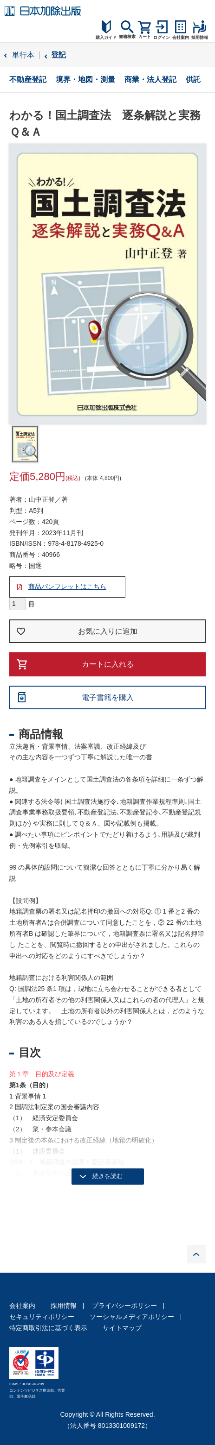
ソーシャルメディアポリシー (132, 1316)
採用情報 (64, 1305)
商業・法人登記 (150, 79)
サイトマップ (122, 1327)
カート (144, 36)
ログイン (161, 37)
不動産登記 (27, 79)
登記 (58, 55)
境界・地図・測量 (85, 79)
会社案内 (22, 1305)
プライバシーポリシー (124, 1305)
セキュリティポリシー (41, 1316)
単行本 (23, 55)
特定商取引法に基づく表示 (48, 1327)
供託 (193, 79)
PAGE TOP (196, 1254)
